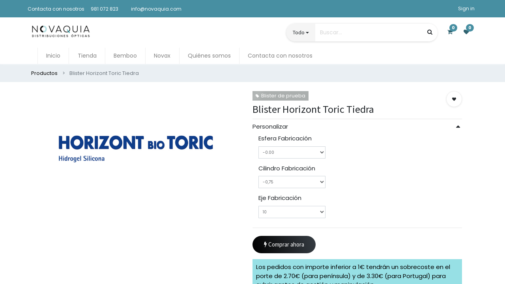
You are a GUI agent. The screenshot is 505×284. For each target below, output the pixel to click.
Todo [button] (299, 32)
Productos (44, 73)
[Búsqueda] (430, 32)
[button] (454, 99)
